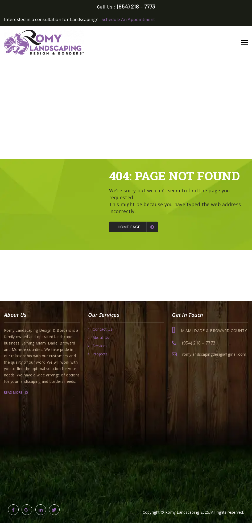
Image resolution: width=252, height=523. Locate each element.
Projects (100, 354)
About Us (101, 337)
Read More (16, 392)
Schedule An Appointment (128, 19)
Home (110, 80)
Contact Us (103, 329)
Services (100, 346)
